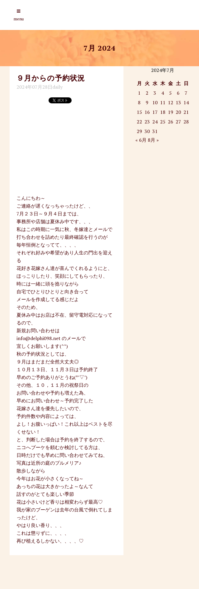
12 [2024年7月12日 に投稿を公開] (170, 102)
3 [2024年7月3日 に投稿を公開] (154, 93)
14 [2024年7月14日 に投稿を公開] (186, 102)
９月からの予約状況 (50, 78)
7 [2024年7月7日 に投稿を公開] (186, 93)
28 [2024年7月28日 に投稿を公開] (186, 121)
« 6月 (141, 140)
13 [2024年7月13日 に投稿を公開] (178, 102)
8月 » (153, 140)
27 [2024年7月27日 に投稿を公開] (178, 121)
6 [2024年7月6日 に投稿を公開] (178, 93)
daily (57, 87)
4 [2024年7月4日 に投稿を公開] (162, 93)
